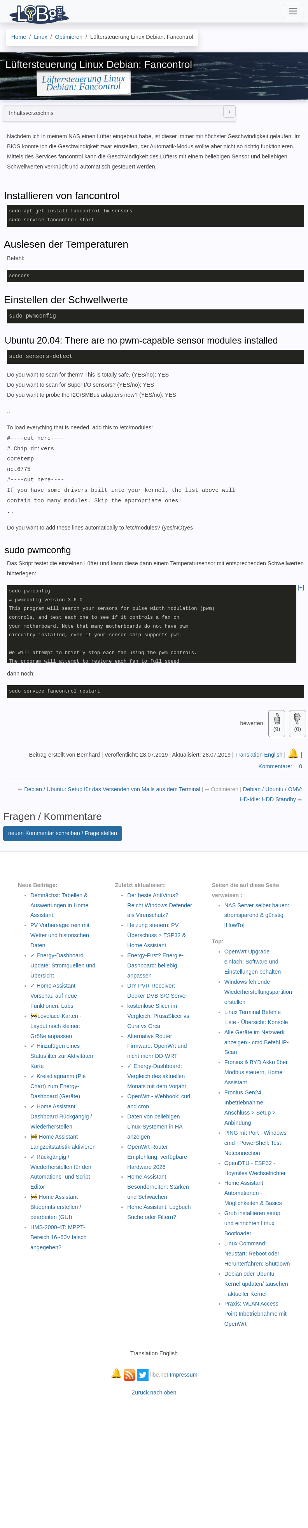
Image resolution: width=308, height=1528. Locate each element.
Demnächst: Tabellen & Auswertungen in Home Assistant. (59, 905)
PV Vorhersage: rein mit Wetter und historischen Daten (59, 935)
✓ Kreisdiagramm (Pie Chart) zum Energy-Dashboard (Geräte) (58, 1086)
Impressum (184, 1374)
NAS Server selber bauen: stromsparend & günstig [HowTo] (256, 915)
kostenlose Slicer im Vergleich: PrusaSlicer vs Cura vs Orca (158, 1015)
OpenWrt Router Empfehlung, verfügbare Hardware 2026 (157, 1156)
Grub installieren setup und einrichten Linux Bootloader (252, 1223)
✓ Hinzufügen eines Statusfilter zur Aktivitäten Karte (61, 1055)
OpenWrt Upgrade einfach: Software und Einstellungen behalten (252, 961)
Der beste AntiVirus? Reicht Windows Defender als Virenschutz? (159, 905)
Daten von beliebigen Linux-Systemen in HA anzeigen (154, 1126)
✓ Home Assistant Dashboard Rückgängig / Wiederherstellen (61, 1116)
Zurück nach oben (153, 1392)
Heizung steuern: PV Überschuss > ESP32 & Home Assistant (156, 935)
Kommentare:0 (280, 766)
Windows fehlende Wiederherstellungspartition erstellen (258, 991)
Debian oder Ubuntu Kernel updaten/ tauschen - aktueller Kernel (256, 1283)
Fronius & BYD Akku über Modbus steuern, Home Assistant (256, 1072)
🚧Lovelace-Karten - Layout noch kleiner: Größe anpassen (56, 1025)
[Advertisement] (154, 1458)
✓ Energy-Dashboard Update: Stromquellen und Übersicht (62, 965)
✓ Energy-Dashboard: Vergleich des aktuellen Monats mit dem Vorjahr (156, 1076)
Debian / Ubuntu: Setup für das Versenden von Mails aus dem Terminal (113, 789)
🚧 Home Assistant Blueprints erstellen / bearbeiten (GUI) (55, 1206)
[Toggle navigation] (293, 11)
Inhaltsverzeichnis (122, 111)
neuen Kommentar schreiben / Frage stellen (62, 833)
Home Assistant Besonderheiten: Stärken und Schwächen (158, 1186)
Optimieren (225, 789)
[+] (301, 587)
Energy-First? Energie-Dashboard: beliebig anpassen (155, 965)
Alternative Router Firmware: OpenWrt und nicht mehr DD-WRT (157, 1046)
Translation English (259, 754)
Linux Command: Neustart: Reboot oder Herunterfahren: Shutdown (257, 1253)
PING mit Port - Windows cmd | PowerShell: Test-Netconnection (255, 1142)
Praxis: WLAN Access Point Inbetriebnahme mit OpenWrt (255, 1313)
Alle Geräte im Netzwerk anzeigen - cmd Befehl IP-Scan (256, 1042)
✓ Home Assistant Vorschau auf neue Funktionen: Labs (53, 995)
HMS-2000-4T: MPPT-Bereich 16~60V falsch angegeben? (58, 1237)
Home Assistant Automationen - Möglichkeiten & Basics (253, 1192)
